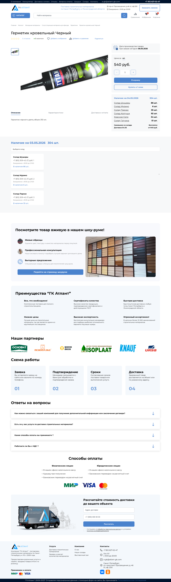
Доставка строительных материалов (58, 551)
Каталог (21, 25)
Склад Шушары (122, 103)
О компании (16, 2)
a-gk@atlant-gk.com (111, 2)
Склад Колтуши (122, 113)
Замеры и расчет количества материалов (59, 555)
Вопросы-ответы (66, 2)
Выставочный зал (82, 555)
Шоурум (77, 2)
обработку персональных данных (109, 529)
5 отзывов (26, 39)
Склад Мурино (121, 106)
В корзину (135, 80)
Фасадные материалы (32, 25)
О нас (77, 550)
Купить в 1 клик (135, 87)
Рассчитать (109, 524)
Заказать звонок (150, 8)
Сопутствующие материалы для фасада (55, 25)
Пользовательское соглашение (132, 580)
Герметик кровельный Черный (89, 25)
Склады (86, 2)
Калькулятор (28, 2)
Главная (13, 25)
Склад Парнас (121, 110)
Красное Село (121, 117)
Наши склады (80, 552)
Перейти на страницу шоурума (50, 272)
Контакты (94, 2)
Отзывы (54, 2)
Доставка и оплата (42, 2)
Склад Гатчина (121, 120)
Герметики (74, 25)
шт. (123, 58)
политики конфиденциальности (98, 531)
